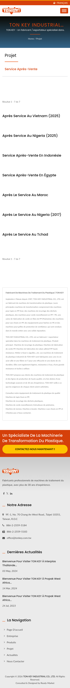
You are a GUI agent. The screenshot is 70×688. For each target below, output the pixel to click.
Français (62, 3)
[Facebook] (4, 493)
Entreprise (12, 635)
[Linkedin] (11, 493)
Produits (11, 642)
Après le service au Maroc (25, 195)
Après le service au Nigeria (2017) (31, 214)
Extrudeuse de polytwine (43, 405)
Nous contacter (24, 413)
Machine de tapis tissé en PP (17, 397)
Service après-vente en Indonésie (31, 155)
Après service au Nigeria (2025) (30, 135)
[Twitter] (7, 493)
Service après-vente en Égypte (29, 175)
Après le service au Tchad (25, 234)
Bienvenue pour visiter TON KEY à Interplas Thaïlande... (29, 563)
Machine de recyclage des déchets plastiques (24, 401)
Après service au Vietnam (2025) (31, 116)
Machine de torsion (14, 409)
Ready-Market (47, 683)
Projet (39, 38)
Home (31, 38)
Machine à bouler (30, 409)
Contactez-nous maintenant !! (35, 449)
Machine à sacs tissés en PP (49, 409)
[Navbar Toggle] (64, 10)
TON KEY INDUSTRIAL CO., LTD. (39, 676)
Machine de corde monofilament (19, 405)
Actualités (12, 654)
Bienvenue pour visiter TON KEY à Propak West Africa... (31, 580)
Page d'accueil (15, 629)
